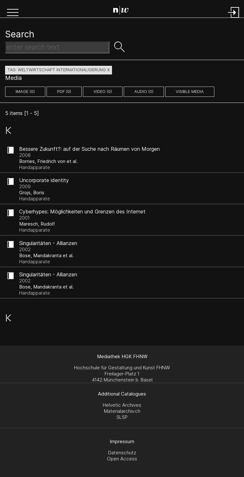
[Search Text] (57, 47)
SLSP (122, 417)
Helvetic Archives (122, 405)
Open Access (122, 459)
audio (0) (143, 91)
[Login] (233, 18)
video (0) (102, 91)
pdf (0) (64, 91)
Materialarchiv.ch (122, 411)
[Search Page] (123, 11)
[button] (12, 13)
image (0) (25, 91)
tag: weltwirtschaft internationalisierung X (58, 69)
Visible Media (190, 91)
